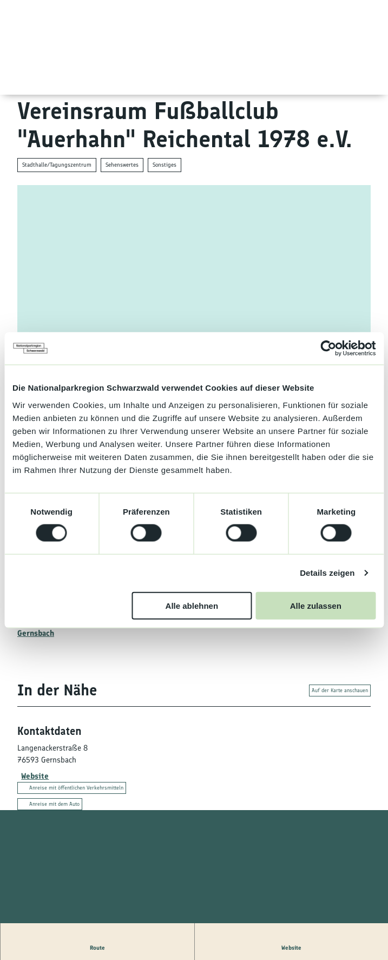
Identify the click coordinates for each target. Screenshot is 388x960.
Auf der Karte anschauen (340, 690)
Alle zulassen (315, 605)
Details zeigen (327, 572)
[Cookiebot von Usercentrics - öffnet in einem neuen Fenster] (328, 348)
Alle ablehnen (192, 605)
